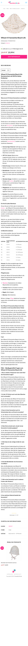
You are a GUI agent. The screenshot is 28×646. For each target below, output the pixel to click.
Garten (3, 208)
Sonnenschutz (11, 141)
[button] (1, 2)
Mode (8, 8)
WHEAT (11, 526)
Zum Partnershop (14, 56)
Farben (11, 181)
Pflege (12, 298)
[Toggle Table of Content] (7, 70)
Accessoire (10, 125)
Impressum (10, 574)
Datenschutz (17, 574)
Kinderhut (23, 8)
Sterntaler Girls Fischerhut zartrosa (8, 562)
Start (4, 8)
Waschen (5, 283)
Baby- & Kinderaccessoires (15, 8)
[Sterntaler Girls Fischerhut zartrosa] (14, 552)
